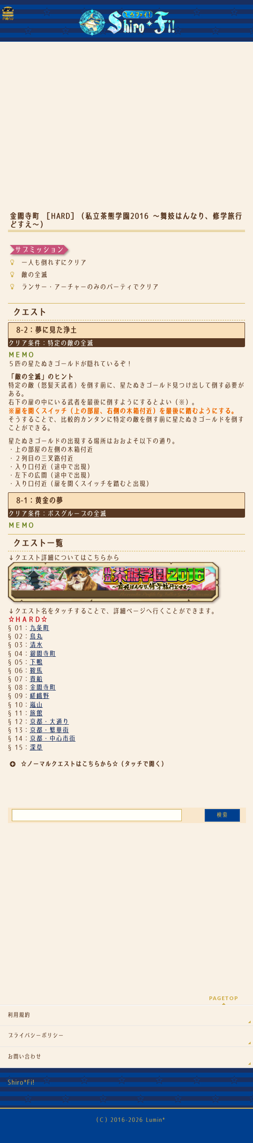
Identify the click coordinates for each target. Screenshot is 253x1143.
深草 (36, 747)
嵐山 (36, 704)
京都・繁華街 (49, 730)
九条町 (39, 627)
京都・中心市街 (52, 738)
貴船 (36, 678)
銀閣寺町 (43, 653)
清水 (36, 644)
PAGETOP (223, 998)
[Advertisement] (126, 131)
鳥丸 (36, 636)
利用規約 (18, 1015)
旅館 (36, 713)
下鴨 (36, 662)
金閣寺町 (43, 687)
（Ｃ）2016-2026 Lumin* (129, 1120)
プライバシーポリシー (35, 1036)
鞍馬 (36, 670)
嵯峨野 (39, 695)
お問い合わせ (24, 1057)
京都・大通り (49, 721)
